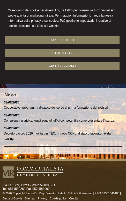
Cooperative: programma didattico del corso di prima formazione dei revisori (56, 107)
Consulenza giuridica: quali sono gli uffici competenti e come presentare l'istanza (59, 120)
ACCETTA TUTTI (62, 40)
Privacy (42, 198)
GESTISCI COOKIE (62, 66)
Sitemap (30, 198)
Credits (73, 198)
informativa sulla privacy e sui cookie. (33, 21)
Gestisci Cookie (12, 198)
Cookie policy (58, 198)
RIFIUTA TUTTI (62, 53)
